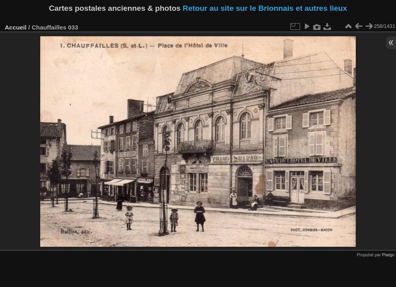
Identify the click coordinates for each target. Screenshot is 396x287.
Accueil (16, 27)
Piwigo (388, 254)
